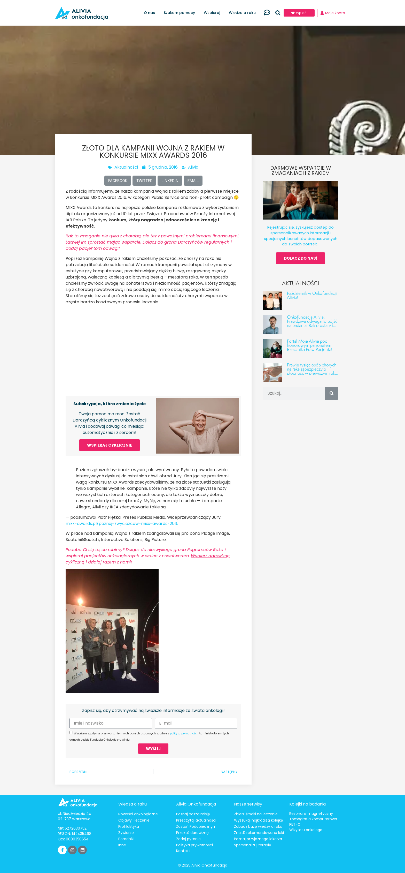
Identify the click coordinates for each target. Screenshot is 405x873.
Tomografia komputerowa (313, 819)
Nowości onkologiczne (138, 814)
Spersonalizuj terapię (252, 845)
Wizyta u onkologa (305, 829)
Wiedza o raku (243, 13)
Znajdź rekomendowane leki (259, 832)
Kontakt (183, 850)
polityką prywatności (184, 733)
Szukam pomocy (181, 13)
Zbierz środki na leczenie (256, 814)
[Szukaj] (331, 393)
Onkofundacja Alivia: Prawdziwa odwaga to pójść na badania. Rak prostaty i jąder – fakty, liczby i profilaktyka (312, 325)
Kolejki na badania (307, 804)
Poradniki (126, 838)
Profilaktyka (128, 826)
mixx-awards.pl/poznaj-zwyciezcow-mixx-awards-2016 (122, 523)
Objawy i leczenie (134, 820)
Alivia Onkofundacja (196, 804)
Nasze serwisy (248, 804)
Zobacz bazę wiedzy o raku (258, 826)
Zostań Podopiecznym (196, 826)
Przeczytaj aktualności (196, 820)
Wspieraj (213, 13)
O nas (151, 13)
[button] (278, 13)
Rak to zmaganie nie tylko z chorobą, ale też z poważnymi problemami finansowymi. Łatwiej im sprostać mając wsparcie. (152, 242)
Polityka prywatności (194, 845)
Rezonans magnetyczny (311, 813)
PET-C (294, 824)
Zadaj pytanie (188, 838)
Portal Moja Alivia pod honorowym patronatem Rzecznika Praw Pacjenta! (309, 345)
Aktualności (126, 167)
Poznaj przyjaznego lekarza (258, 838)
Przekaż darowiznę (192, 832)
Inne (122, 845)
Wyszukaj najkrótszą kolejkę (258, 820)
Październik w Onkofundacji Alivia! (312, 295)
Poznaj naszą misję (193, 814)
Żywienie (126, 832)
